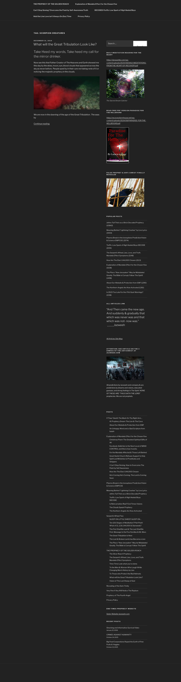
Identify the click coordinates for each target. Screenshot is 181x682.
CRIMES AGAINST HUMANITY (118, 635)
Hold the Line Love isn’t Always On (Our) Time (53, 16)
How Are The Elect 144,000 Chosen (124, 471)
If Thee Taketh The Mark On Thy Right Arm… (124, 418)
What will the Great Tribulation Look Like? (65, 44)
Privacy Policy (84, 16)
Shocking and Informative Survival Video (122, 628)
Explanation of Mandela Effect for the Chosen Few (96, 4)
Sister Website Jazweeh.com (118, 614)
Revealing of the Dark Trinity (117, 586)
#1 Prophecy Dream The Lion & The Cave (126, 421)
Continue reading (42, 124)
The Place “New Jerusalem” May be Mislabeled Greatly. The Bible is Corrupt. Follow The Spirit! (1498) (125, 275)
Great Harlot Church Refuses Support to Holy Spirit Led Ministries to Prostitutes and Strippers (127, 459)
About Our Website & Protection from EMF (126, 425)
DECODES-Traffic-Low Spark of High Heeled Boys (116, 10)
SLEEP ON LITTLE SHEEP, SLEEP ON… (125, 519)
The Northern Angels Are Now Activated (125, 511)
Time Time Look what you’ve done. (123, 564)
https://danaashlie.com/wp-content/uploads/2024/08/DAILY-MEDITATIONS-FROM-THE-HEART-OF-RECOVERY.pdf (126, 63)
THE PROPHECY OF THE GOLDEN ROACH (52, 4)
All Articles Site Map (114, 339)
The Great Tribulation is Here (120, 535)
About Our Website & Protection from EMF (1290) (126, 283)
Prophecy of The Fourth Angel (118, 595)
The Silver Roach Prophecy (120, 554)
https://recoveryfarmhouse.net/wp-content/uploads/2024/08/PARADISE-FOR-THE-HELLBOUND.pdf (126, 120)
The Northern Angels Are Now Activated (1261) (125, 287)
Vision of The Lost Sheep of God (122, 581)
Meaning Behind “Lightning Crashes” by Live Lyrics (126, 490)
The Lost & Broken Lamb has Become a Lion (127, 539)
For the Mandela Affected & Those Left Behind (128, 452)
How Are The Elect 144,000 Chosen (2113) (123, 260)
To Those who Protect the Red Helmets (125, 574)
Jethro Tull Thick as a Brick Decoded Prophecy (128, 494)
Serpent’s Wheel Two (114, 516)
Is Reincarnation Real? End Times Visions (125, 504)
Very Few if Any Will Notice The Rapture (122, 590)
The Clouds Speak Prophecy (120, 507)
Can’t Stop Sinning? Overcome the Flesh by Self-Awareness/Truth (61, 10)
